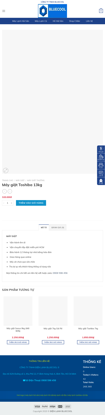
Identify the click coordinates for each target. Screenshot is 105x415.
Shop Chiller (74, 21)
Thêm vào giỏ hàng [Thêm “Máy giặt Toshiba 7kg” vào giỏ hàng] (88, 342)
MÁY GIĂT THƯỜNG (36, 180)
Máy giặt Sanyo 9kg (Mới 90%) (18, 329)
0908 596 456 (60, 273)
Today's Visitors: (91, 375)
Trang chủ (7, 180)
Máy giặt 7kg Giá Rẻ (53, 328)
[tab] (44, 227)
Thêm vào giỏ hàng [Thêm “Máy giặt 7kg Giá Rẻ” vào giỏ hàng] (53, 342)
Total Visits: (88, 382)
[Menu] (3, 11)
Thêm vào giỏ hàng (31, 202)
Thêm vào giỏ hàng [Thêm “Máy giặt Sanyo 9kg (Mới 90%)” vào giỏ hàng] (18, 342)
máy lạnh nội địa (59, 395)
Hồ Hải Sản (58, 21)
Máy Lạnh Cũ (41, 21)
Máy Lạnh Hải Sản (20, 21)
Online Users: (89, 367)
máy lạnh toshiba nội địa (78, 395)
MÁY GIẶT (20, 180)
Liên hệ (89, 21)
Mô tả (44, 227)
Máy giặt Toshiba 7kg (88, 328)
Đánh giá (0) (58, 227)
